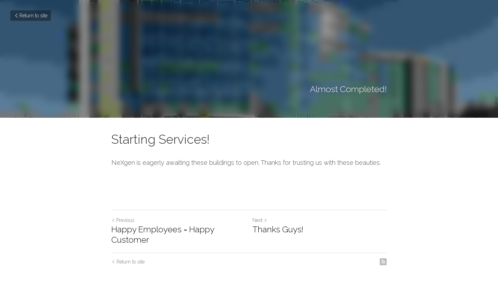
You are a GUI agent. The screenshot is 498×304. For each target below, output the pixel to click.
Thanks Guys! (277, 229)
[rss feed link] (383, 261)
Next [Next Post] (259, 220)
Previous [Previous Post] (122, 220)
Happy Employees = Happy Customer (162, 234)
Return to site (30, 15)
